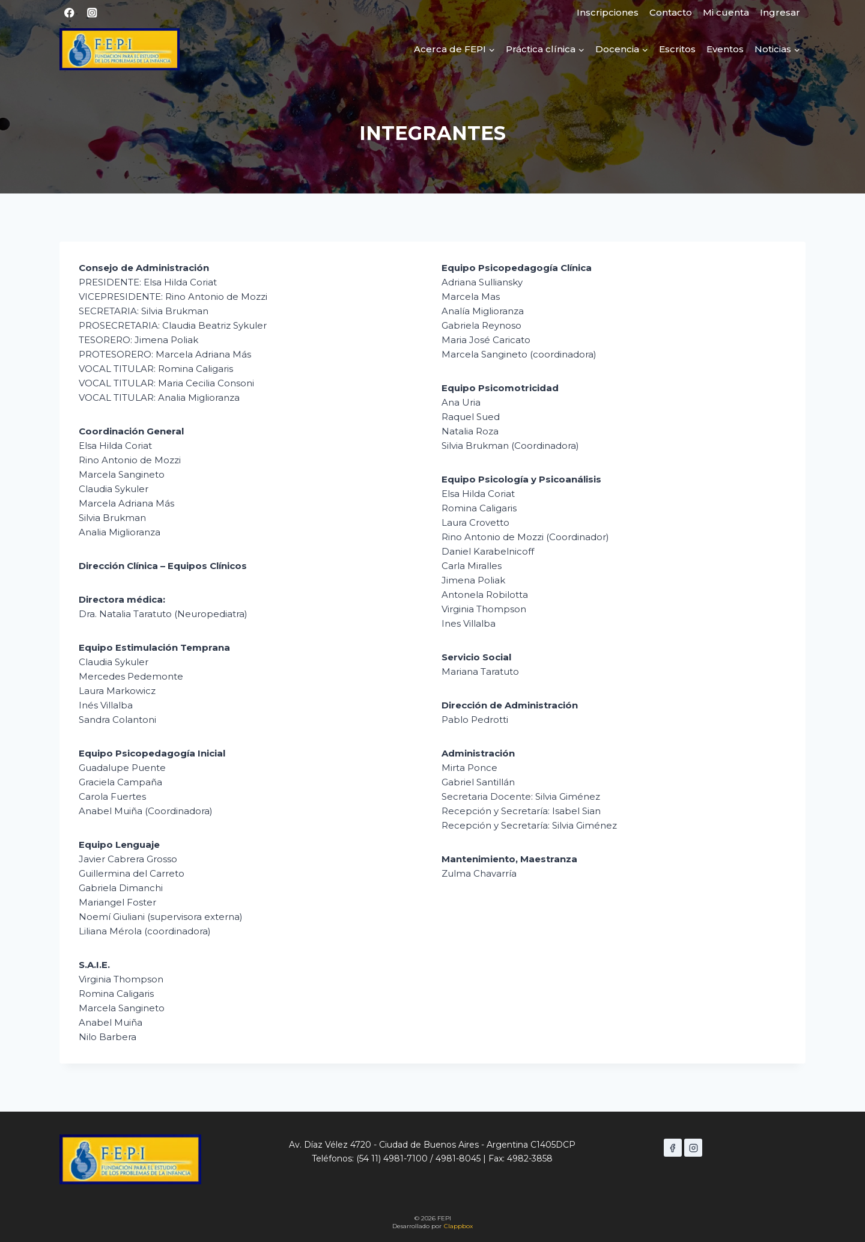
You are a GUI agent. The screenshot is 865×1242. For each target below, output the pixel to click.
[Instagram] (92, 13)
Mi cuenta (726, 12)
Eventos (725, 49)
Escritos (677, 49)
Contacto (670, 12)
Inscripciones (608, 12)
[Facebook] (69, 13)
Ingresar (780, 12)
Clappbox (458, 1226)
